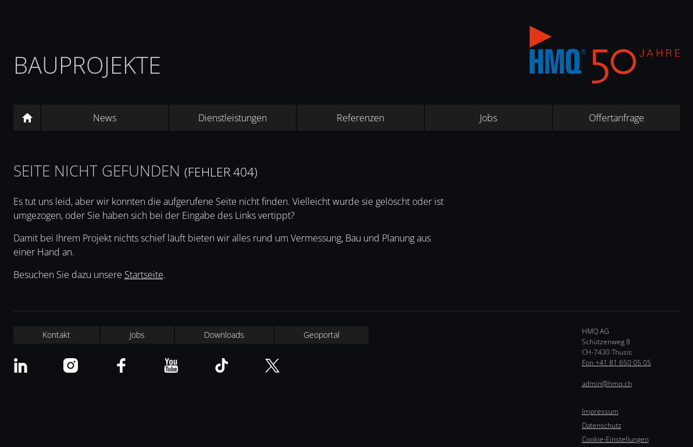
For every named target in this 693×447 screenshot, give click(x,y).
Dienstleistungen (232, 117)
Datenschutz (601, 425)
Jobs (488, 117)
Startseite (143, 274)
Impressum (600, 411)
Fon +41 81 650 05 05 (616, 362)
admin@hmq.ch (607, 383)
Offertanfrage (616, 117)
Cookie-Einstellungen (615, 439)
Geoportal (321, 334)
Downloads (224, 334)
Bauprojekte (87, 65)
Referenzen (360, 117)
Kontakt (56, 334)
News (104, 117)
